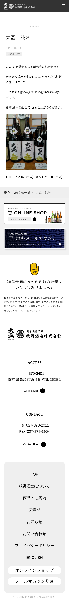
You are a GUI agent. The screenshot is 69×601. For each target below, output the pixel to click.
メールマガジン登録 (34, 581)
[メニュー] (63, 6)
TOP (34, 474)
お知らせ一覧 (21, 192)
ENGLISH (34, 557)
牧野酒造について (34, 486)
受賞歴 (34, 510)
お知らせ (14, 54)
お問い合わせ (34, 534)
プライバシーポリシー (34, 545)
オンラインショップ (34, 570)
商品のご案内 (34, 498)
